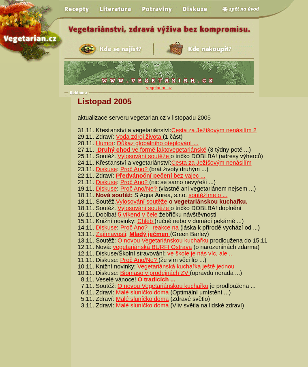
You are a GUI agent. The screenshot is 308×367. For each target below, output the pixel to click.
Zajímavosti (111, 234)
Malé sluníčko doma (142, 292)
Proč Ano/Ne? (139, 188)
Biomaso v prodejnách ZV (155, 273)
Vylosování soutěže (144, 156)
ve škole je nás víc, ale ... (200, 253)
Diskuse (106, 169)
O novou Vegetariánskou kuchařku (163, 240)
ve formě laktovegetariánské (151, 149)
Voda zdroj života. (139, 136)
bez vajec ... (160, 175)
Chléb (145, 221)
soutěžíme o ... (207, 195)
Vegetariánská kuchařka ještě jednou (186, 266)
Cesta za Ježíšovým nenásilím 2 (214, 130)
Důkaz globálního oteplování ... (157, 143)
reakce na (166, 227)
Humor (104, 143)
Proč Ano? (135, 169)
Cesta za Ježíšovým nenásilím (211, 162)
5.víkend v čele (138, 214)
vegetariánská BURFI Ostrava (152, 247)
